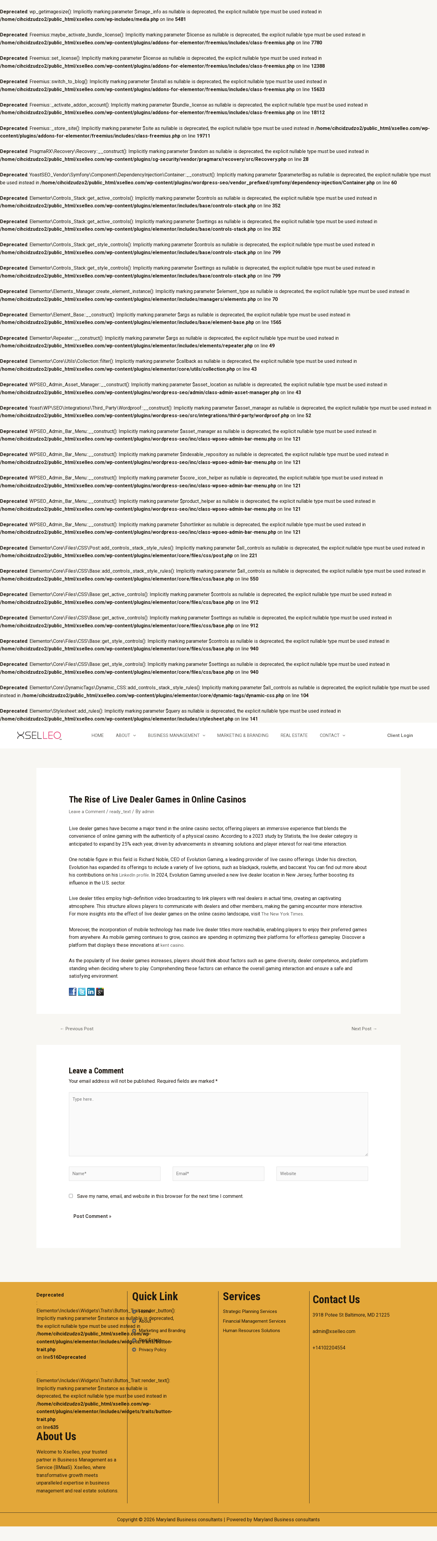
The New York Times (283, 920)
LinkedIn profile (135, 881)
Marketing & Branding (248, 741)
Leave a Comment (88, 817)
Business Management (179, 741)
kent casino (173, 951)
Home (94, 741)
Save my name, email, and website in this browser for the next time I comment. (160, 1211)
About (125, 741)
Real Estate (302, 741)
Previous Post (78, 1035)
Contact (344, 741)
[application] (132, 741)
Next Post (363, 1035)
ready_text (123, 817)
